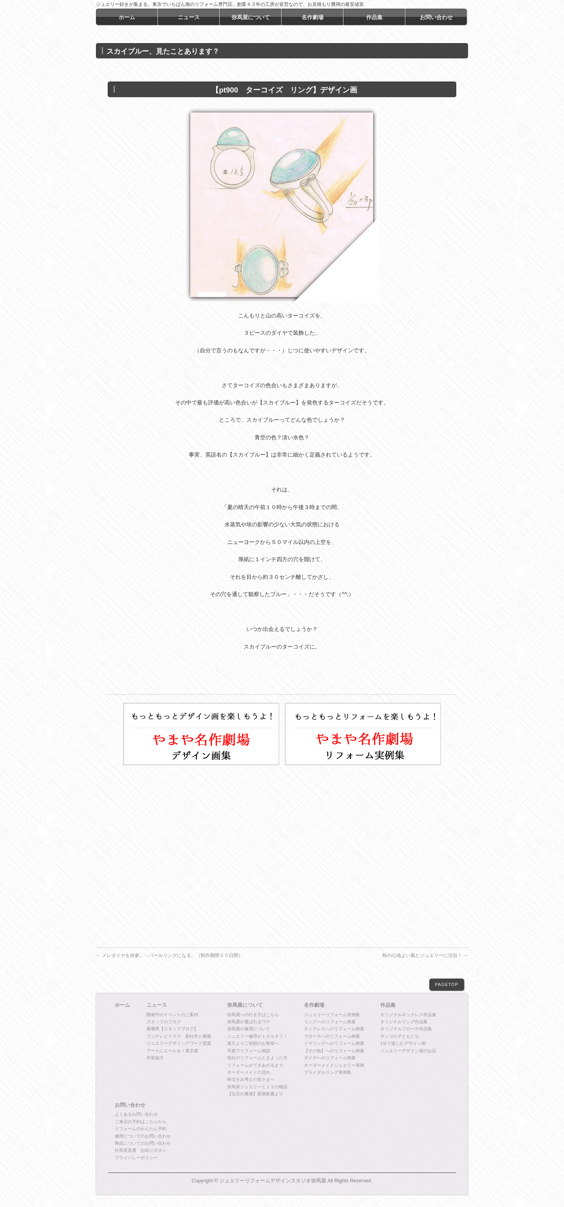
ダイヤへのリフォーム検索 (330, 1057)
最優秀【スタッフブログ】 (172, 1028)
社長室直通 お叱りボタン (140, 1150)
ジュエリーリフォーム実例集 (332, 1014)
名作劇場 (314, 1005)
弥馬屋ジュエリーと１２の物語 (257, 1086)
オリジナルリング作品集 (404, 1021)
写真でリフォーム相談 (248, 1050)
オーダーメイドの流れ (248, 1072)
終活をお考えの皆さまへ (251, 1079)
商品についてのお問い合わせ (143, 1143)
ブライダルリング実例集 (327, 1072)
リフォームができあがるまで (255, 1065)
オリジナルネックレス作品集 (408, 1014)
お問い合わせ (130, 1105)
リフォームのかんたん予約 (140, 1128)
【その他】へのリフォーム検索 (334, 1050)
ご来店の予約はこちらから (140, 1121)
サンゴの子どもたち (399, 1036)
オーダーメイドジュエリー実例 (334, 1065)
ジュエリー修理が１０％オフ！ (257, 1036)
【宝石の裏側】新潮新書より (255, 1093)
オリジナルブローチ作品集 (406, 1028)
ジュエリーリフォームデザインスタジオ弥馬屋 (272, 1180)
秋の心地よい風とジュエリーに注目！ (425, 955)
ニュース (156, 1005)
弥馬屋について (245, 1005)
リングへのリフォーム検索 (330, 1021)
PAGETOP (446, 984)
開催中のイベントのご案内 (172, 1014)
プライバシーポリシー (136, 1157)
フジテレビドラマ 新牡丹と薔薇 (178, 1036)
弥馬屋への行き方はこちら (253, 1014)
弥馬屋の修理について (248, 1028)
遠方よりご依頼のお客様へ (253, 1043)
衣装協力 (155, 1057)
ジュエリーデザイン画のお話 (408, 1050)
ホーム (122, 1005)
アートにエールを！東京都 (172, 1050)
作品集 (388, 1005)
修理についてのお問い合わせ (143, 1136)
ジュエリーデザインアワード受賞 (178, 1043)
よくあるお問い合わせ (136, 1114)
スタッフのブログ (163, 1021)
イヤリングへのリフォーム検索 (334, 1043)
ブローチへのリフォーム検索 (332, 1036)
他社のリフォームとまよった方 (257, 1057)
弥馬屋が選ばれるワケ (248, 1021)
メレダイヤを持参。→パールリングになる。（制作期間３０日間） (169, 955)
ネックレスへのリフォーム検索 (334, 1028)
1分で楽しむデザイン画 (403, 1043)
